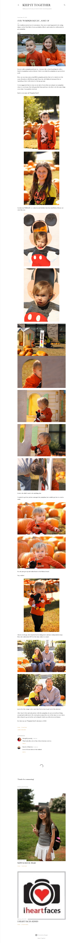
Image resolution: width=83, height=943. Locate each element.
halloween (23, 729)
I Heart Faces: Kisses (27, 921)
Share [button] (18, 727)
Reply (24, 743)
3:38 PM (35, 738)
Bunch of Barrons (27, 747)
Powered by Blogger (41, 935)
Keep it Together (36, 5)
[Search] (65, 4)
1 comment (24, 866)
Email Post (24, 727)
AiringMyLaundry (27, 738)
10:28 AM (35, 747)
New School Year (26, 863)
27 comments (24, 924)
